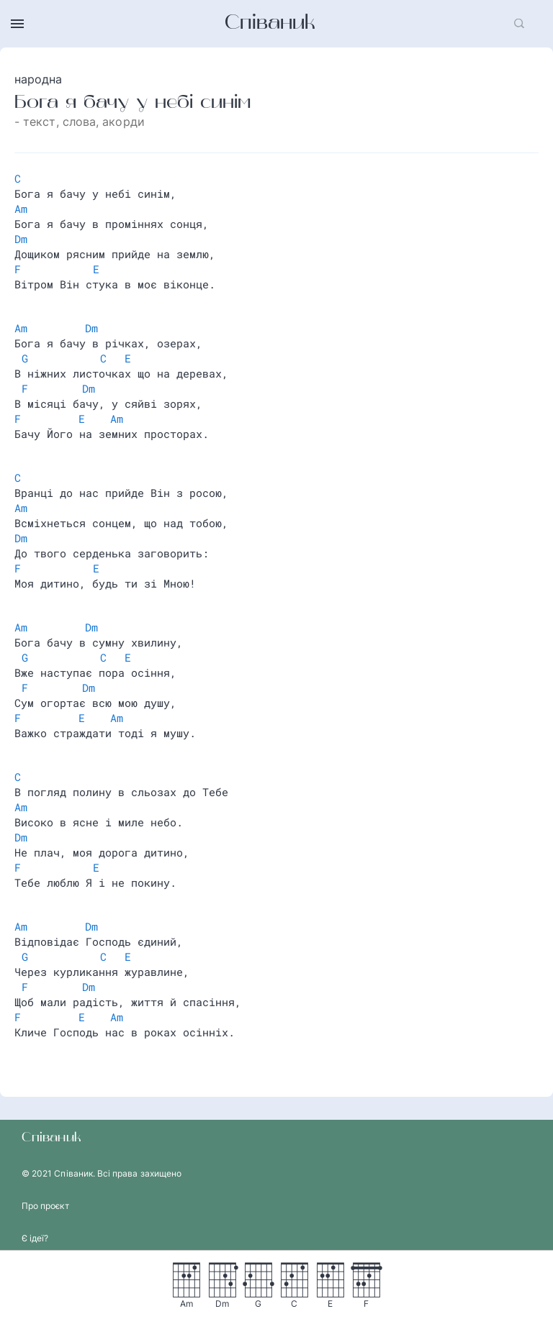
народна (38, 79)
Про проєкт (45, 1205)
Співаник (270, 24)
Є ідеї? (35, 1238)
